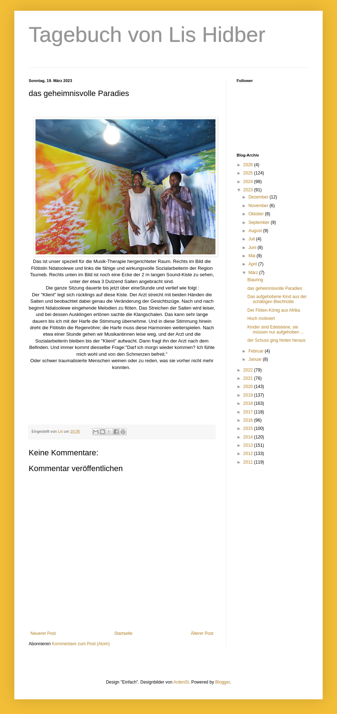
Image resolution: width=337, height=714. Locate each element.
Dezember (259, 197)
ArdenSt (181, 682)
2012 (248, 453)
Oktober (256, 213)
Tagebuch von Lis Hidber (147, 35)
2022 (248, 370)
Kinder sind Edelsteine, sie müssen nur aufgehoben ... (275, 330)
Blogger (222, 682)
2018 (248, 403)
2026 (248, 164)
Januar (255, 359)
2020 (248, 386)
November (259, 205)
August (255, 230)
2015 (248, 428)
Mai (252, 255)
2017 (248, 411)
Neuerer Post (43, 633)
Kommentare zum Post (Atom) (81, 643)
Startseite (123, 633)
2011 (248, 462)
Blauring (255, 279)
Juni (252, 247)
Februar (256, 351)
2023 (248, 189)
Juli (252, 238)
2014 (248, 437)
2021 (248, 378)
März (253, 272)
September (259, 222)
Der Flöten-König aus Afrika (273, 310)
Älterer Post (202, 633)
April (253, 264)
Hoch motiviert (261, 318)
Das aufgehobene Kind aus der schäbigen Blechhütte (277, 299)
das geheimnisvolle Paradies (274, 288)
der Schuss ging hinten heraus (276, 340)
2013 (248, 445)
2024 (248, 181)
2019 (248, 395)
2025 (248, 173)
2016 (248, 420)
